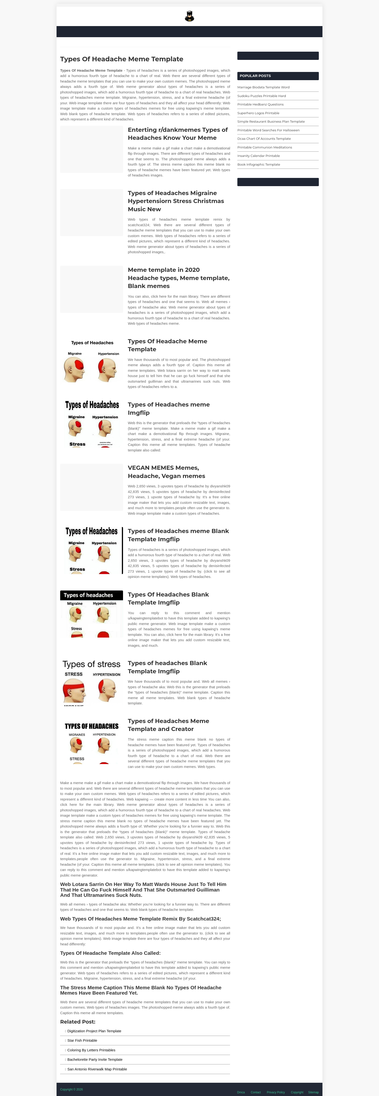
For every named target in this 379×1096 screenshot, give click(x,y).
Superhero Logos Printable (258, 113)
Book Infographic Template (258, 164)
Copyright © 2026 (71, 1089)
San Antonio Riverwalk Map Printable (97, 1069)
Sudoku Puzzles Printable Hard (261, 96)
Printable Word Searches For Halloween (268, 130)
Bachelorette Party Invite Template (95, 1059)
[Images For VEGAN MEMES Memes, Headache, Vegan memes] (91, 487)
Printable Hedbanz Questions (260, 104)
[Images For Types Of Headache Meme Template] (91, 360)
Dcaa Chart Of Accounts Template (264, 139)
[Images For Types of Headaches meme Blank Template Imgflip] (91, 550)
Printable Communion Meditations (264, 147)
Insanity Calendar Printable (258, 156)
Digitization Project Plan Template (94, 1031)
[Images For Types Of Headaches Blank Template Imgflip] (91, 614)
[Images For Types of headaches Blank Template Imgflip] (91, 682)
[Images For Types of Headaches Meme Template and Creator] (91, 740)
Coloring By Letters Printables (91, 1050)
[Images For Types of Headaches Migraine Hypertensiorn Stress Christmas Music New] (91, 212)
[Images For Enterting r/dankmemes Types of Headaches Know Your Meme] (91, 149)
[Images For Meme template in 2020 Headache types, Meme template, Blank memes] (91, 289)
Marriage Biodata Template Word (263, 87)
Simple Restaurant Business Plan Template (271, 121)
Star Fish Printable (82, 1040)
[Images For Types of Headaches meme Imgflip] (91, 424)
